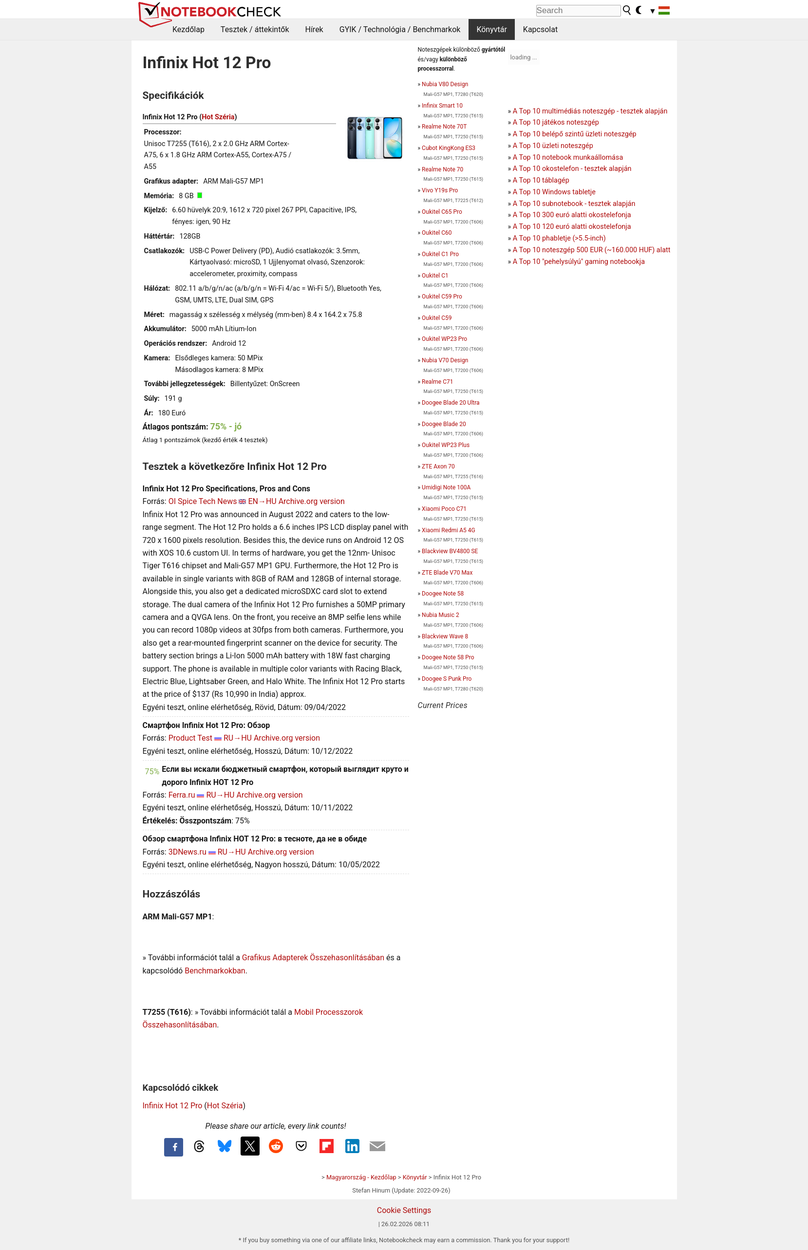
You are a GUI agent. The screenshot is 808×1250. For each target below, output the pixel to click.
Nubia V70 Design (445, 360)
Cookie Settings (404, 1210)
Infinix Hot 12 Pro (173, 1105)
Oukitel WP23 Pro (444, 339)
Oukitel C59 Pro (442, 296)
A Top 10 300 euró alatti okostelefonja (572, 215)
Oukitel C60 (436, 232)
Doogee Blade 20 (444, 424)
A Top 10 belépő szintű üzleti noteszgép (575, 134)
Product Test (190, 738)
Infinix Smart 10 (442, 105)
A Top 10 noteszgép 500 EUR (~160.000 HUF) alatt (592, 250)
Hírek (314, 29)
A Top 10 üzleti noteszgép (553, 146)
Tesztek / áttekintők (255, 29)
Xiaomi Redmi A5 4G (448, 530)
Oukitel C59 (436, 318)
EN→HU (262, 501)
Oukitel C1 (435, 275)
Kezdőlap (188, 29)
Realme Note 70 (442, 169)
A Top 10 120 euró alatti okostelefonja (572, 227)
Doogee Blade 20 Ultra (450, 402)
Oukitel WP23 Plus (446, 445)
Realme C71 (437, 381)
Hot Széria (218, 117)
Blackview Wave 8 (445, 636)
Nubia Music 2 (440, 615)
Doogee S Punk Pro (446, 678)
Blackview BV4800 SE (450, 551)
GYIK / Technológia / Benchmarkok (400, 29)
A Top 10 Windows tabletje (554, 192)
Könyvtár (491, 29)
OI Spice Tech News (203, 501)
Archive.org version (312, 501)
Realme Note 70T (444, 126)
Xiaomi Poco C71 (444, 508)
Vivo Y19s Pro (440, 190)
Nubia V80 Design (445, 84)
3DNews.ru (188, 852)
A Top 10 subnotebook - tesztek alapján (574, 204)
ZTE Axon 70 (438, 466)
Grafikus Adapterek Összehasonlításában (313, 957)
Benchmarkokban (215, 970)
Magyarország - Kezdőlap (361, 1177)
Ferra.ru (182, 795)
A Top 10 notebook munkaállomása (568, 157)
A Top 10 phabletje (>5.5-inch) (559, 238)
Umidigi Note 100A (446, 487)
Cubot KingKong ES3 (448, 148)
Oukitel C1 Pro (440, 254)
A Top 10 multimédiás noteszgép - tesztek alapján (590, 111)
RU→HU (238, 738)
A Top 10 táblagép (541, 180)
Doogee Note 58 (443, 593)
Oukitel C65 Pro (442, 211)
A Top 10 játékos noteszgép (556, 122)
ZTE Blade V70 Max (447, 572)
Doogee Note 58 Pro (448, 657)
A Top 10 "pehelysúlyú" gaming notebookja (579, 262)
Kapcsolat (540, 29)
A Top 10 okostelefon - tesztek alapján (572, 169)
